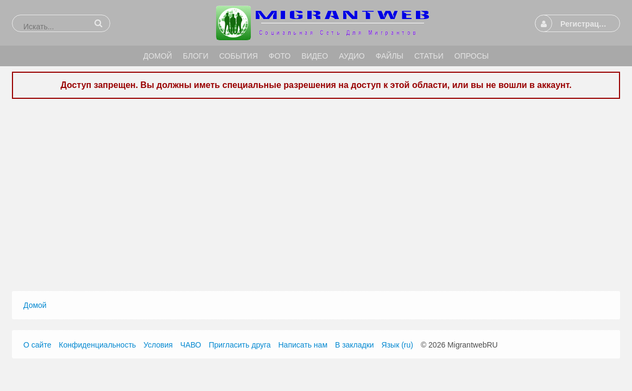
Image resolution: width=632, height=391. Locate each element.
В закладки (354, 344)
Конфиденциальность (97, 344)
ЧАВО (190, 344)
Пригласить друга (239, 344)
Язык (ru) (397, 344)
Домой (35, 305)
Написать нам (303, 344)
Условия (158, 344)
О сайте (37, 344)
